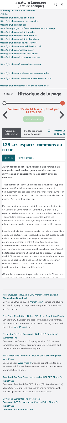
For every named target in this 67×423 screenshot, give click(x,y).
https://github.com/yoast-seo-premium (19, 21)
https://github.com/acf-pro (13, 24)
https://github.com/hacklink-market (17, 32)
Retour (8, 93)
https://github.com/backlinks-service (18, 42)
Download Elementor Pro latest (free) (21, 398)
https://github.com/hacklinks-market (18, 35)
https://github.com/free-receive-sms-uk (20, 57)
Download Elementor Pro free (18, 409)
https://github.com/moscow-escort (17, 50)
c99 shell (4, 14)
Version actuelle (33, 119)
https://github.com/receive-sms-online (19, 53)
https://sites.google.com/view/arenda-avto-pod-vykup (27, 28)
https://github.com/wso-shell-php (17, 17)
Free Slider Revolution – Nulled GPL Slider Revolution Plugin (33, 316)
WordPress (35, 301)
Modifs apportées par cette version (33, 132)
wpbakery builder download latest (17, 10)
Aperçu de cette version (11, 132)
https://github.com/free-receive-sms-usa (20, 64)
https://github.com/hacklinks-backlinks (19, 39)
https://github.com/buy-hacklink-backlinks (21, 46)
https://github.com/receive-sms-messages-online (24, 73)
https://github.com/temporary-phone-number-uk (24, 85)
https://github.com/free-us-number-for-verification (25, 78)
